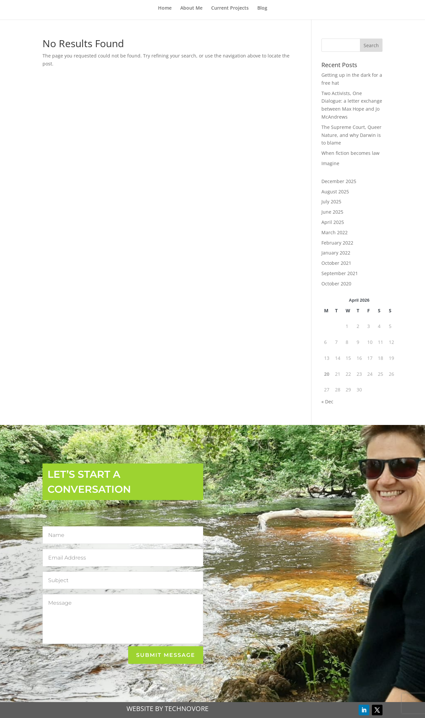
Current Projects (230, 8)
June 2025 (332, 212)
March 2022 (334, 232)
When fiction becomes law (350, 153)
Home (165, 8)
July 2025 (331, 201)
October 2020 (336, 283)
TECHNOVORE (187, 708)
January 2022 (335, 253)
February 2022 (337, 243)
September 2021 (339, 273)
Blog (262, 8)
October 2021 (336, 263)
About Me (191, 8)
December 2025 (338, 181)
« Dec (327, 401)
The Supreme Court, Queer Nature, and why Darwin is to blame (351, 135)
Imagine (330, 163)
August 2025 (335, 191)
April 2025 (332, 222)
